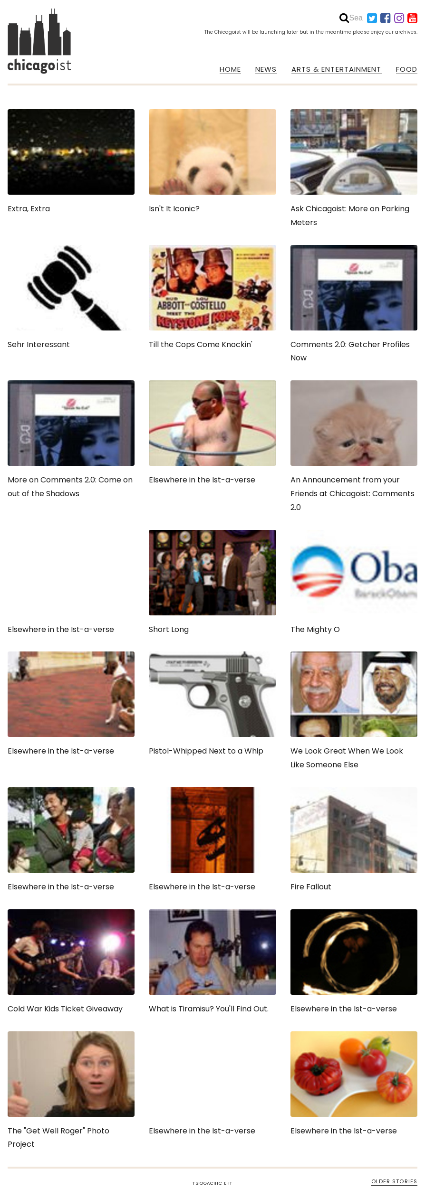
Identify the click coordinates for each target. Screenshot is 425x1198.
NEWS (266, 69)
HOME (230, 69)
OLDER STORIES (394, 1181)
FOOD (406, 69)
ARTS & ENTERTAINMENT (336, 69)
